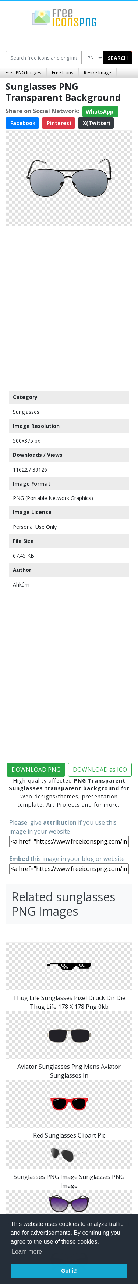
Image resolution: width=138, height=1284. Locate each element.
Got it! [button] (69, 1271)
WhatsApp (100, 111)
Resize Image (97, 73)
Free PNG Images (23, 73)
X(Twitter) (95, 122)
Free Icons (62, 73)
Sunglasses (26, 411)
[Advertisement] (69, 306)
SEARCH (118, 57)
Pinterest (58, 122)
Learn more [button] (27, 1251)
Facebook (22, 122)
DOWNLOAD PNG (35, 770)
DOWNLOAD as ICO (100, 770)
